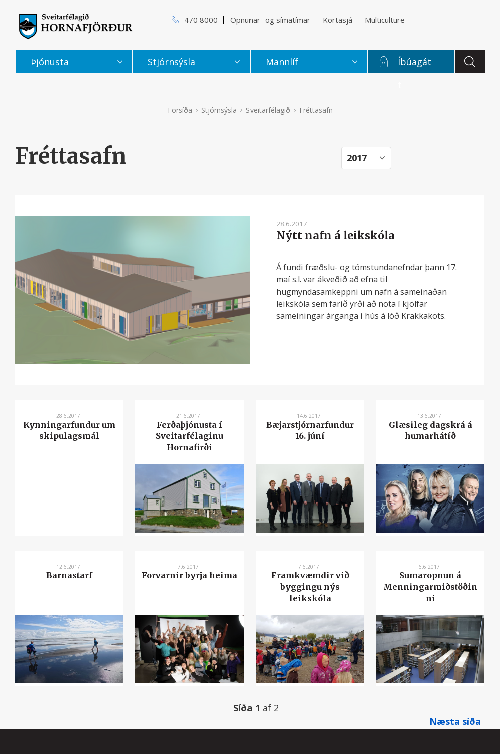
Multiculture (385, 20)
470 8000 (201, 20)
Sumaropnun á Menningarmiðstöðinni (430, 586)
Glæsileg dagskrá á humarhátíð (430, 430)
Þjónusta (50, 62)
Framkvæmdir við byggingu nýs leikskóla (310, 586)
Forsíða (180, 110)
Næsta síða (455, 721)
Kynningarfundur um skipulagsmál (69, 430)
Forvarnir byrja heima (189, 575)
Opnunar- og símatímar (270, 20)
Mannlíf (282, 62)
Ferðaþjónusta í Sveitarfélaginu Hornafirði (189, 436)
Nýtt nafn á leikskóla (335, 235)
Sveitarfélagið (268, 110)
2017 (357, 158)
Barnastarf (69, 575)
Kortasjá (337, 20)
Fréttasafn (316, 110)
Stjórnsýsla (219, 110)
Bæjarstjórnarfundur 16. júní (310, 430)
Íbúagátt (414, 64)
